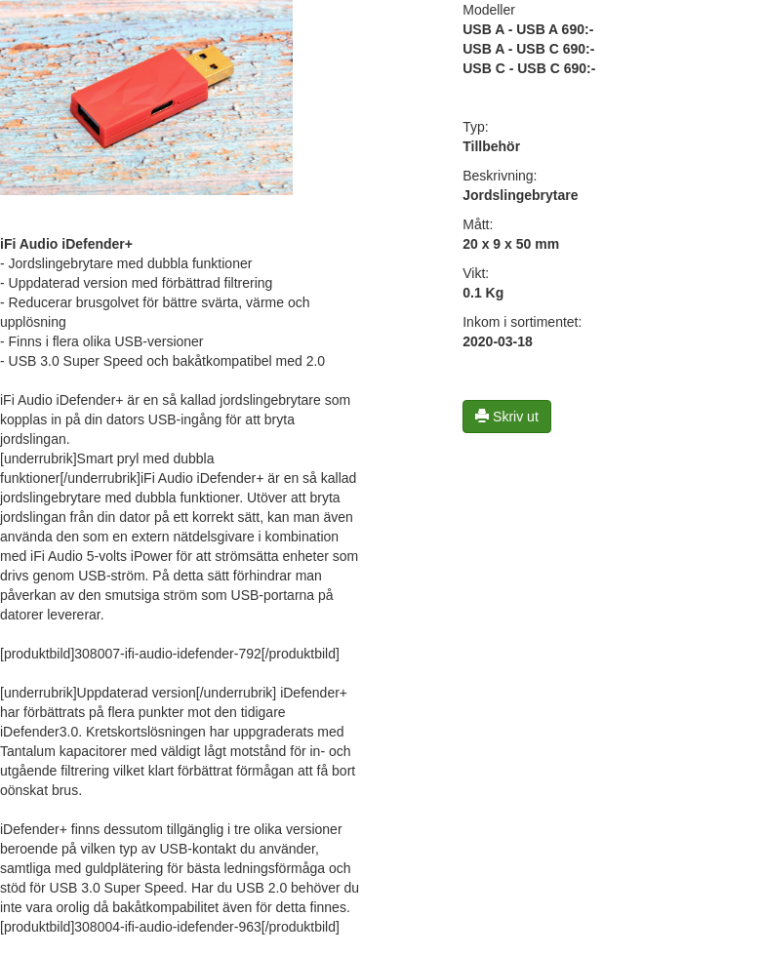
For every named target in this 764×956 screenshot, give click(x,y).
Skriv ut (507, 416)
